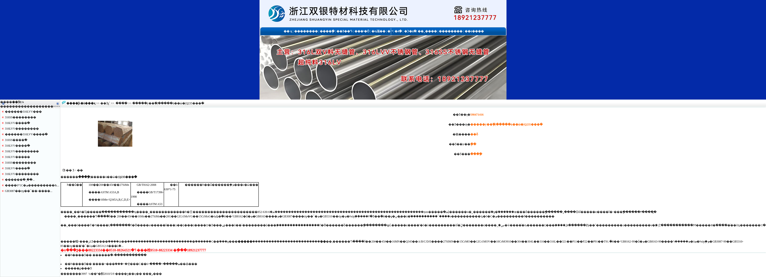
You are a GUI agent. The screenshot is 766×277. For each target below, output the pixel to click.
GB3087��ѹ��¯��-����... (28, 191)
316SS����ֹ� (16, 140)
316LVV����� (17, 157)
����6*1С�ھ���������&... (32, 185)
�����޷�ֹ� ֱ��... (20, 179)
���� (47, 106)
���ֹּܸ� (121, 103)
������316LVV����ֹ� (26, 134)
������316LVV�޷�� (23, 111)
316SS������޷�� (20, 117)
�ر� (152, 274)
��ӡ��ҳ (128, 274)
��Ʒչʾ (105, 103)
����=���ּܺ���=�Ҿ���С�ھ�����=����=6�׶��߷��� (144, 264)
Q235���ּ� (128, 177)
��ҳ (91, 103)
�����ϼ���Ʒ (78, 268)
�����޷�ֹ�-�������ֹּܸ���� (119, 255)
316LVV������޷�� (22, 128)
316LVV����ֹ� (17, 123)
